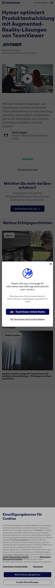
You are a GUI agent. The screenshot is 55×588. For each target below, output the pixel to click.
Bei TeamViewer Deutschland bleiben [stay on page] (27, 319)
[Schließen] (50, 263)
